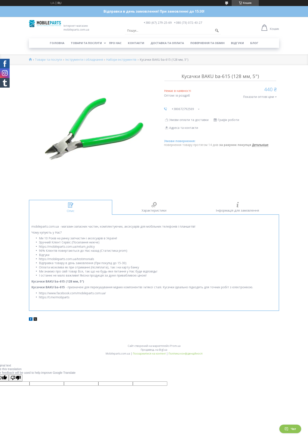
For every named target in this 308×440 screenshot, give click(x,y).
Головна (57, 43)
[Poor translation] (15, 377)
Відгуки (237, 43)
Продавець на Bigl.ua (154, 350)
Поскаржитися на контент (149, 353)
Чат (290, 429)
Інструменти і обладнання (84, 60)
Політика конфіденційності (186, 353)
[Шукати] (217, 30)
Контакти (136, 43)
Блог (254, 43)
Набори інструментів (121, 60)
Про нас (115, 43)
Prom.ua (175, 346)
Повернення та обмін (207, 43)
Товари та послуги (86, 43)
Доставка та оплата (167, 43)
